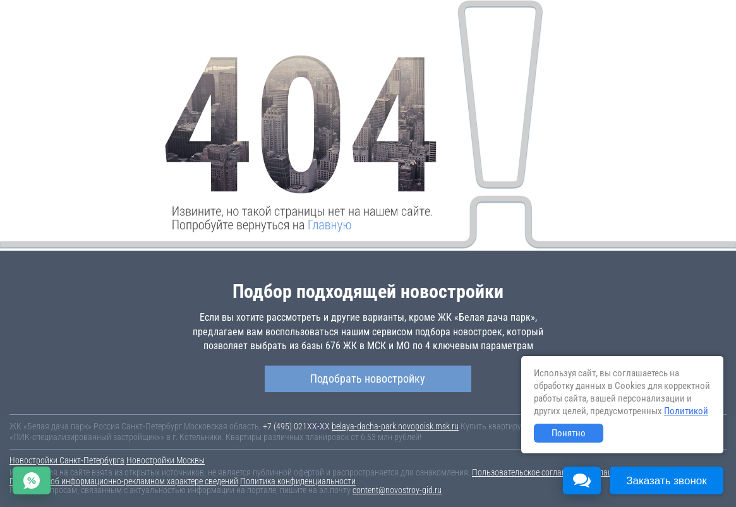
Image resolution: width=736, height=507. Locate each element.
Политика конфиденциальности (298, 481)
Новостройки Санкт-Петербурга (66, 460)
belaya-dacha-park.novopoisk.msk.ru (395, 426)
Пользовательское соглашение (528, 472)
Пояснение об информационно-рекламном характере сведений (123, 481)
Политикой (686, 411)
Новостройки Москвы (165, 460)
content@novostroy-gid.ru (397, 490)
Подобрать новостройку (367, 378)
